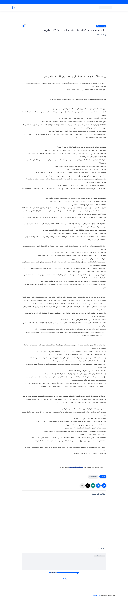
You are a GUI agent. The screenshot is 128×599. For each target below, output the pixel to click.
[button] (98, 485)
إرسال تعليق (99, 556)
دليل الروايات (97, 595)
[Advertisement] (64, 19)
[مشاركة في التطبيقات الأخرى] (82, 485)
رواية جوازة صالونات (76, 467)
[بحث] (13, 7)
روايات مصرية (101, 26)
